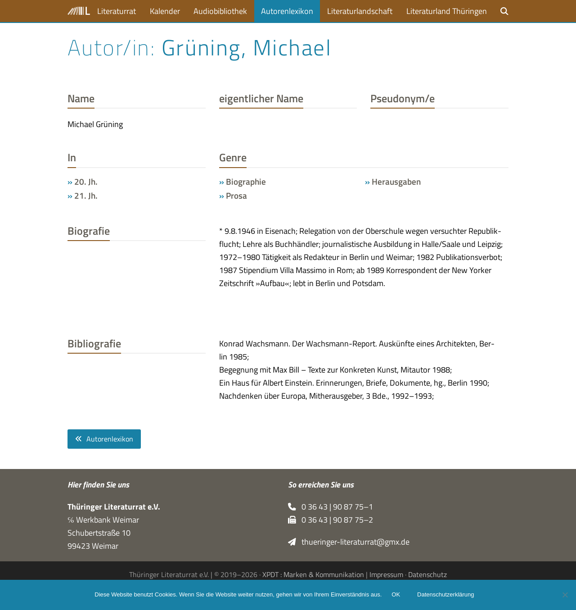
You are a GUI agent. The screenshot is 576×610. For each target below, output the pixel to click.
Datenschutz (427, 574)
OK (396, 595)
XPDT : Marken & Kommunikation (313, 574)
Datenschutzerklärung (446, 595)
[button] (504, 11)
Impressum (386, 574)
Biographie (246, 181)
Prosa (236, 195)
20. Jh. (86, 181)
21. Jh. (86, 195)
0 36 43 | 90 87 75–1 (330, 507)
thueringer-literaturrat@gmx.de (349, 542)
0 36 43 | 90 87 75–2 (330, 520)
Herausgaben (396, 181)
